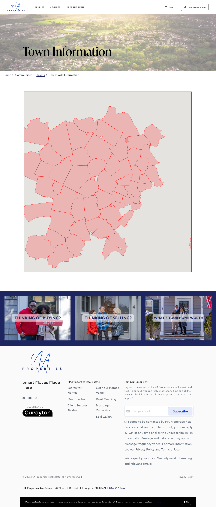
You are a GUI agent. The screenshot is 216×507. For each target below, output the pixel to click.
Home (7, 75)
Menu (169, 7)
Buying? (39, 7)
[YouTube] (30, 398)
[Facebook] (23, 398)
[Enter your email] (149, 411)
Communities (23, 75)
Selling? (55, 7)
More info (157, 501)
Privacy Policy (186, 477)
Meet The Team (75, 7)
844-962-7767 (117, 488)
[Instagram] (36, 398)
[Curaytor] (37, 416)
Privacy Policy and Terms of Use (157, 449)
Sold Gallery (104, 417)
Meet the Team (78, 399)
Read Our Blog (106, 399)
